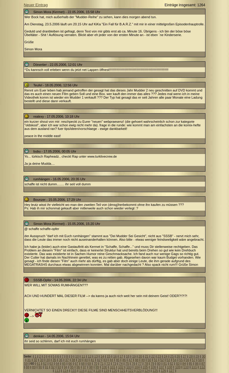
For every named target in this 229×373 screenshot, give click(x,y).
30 (203, 356)
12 (90, 356)
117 (90, 370)
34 (48, 360)
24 (165, 356)
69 (89, 363)
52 (162, 360)
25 (172, 356)
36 (60, 360)
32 (35, 360)
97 (84, 367)
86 (197, 363)
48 (136, 360)
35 (54, 360)
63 (51, 363)
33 (42, 360)
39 (79, 360)
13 (96, 356)
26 (178, 356)
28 (191, 356)
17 (121, 356)
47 (130, 360)
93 (59, 367)
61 (38, 363)
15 (108, 356)
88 (27, 367)
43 (105, 360)
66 (70, 363)
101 (112, 367)
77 (140, 363)
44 (111, 360)
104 (137, 367)
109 (177, 367)
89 (34, 367)
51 (155, 360)
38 (73, 360)
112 (202, 367)
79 (152, 363)
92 (53, 367)
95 (72, 367)
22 (153, 356)
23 (159, 356)
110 (186, 367)
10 (77, 356)
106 (153, 367)
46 (124, 360)
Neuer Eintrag (36, 5)
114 (65, 370)
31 (29, 360)
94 (65, 367)
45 (117, 360)
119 (106, 370)
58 (200, 360)
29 (197, 356)
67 (76, 363)
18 (127, 356)
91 (46, 367)
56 (187, 360)
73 (114, 363)
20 (140, 356)
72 (108, 363)
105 (145, 367)
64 (57, 363)
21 (146, 356)
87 (203, 363)
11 (83, 356)
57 (193, 360)
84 (184, 363)
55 (181, 360)
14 (102, 356)
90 (40, 367)
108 (169, 367)
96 (78, 367)
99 (97, 367)
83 (178, 363)
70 (95, 363)
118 (98, 370)
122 (131, 370)
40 (86, 360)
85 (190, 363)
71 (101, 363)
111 (194, 367)
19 (134, 356)
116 (81, 370)
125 (155, 370)
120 (114, 370)
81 (165, 363)
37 (67, 360)
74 (121, 363)
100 (104, 367)
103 (128, 367)
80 (158, 363)
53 (168, 360)
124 (147, 370)
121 (122, 370)
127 (171, 370)
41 (92, 360)
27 (184, 356)
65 (64, 363)
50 (149, 360)
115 (73, 370)
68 (83, 363)
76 (133, 363)
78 (146, 363)
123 (139, 370)
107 (161, 367)
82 (171, 363)
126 (163, 370)
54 (175, 360)
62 (45, 363)
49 (143, 360)
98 (91, 367)
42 (98, 360)
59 (26, 363)
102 (120, 367)
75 (127, 363)
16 (115, 356)
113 (57, 370)
